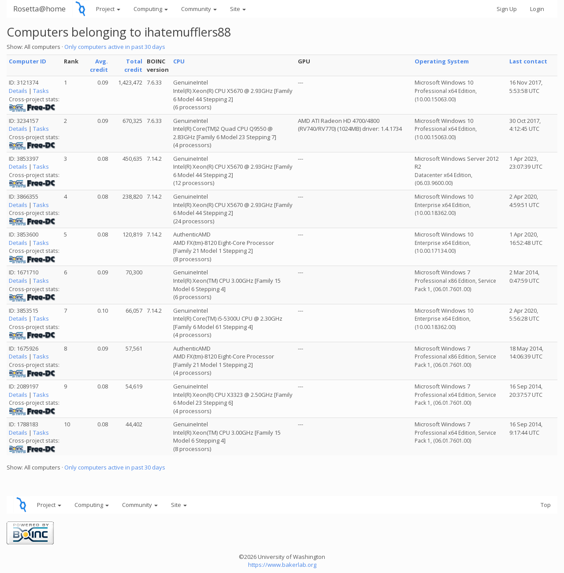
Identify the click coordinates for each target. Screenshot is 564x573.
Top (546, 505)
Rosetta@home (39, 9)
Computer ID (27, 61)
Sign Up (507, 9)
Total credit (133, 65)
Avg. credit (99, 65)
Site (238, 9)
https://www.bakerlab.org (282, 565)
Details (18, 91)
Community (199, 9)
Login (537, 9)
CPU (179, 61)
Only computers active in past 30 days (114, 47)
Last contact (528, 61)
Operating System (442, 61)
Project (108, 9)
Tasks (41, 91)
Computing (151, 9)
